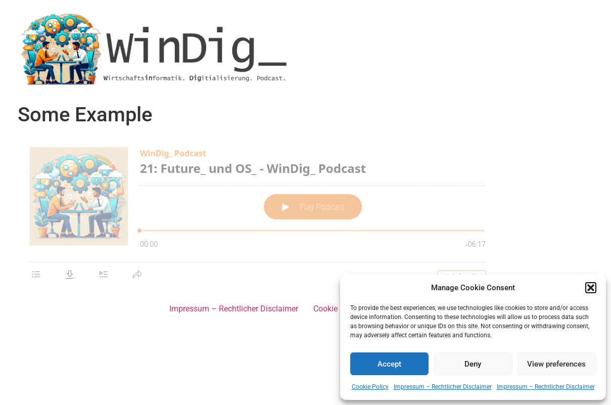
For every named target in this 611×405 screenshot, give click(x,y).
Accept (389, 364)
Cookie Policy (370, 386)
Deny (472, 364)
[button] (591, 288)
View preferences (556, 364)
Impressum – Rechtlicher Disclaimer (443, 386)
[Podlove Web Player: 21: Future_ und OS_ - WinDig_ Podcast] (306, 212)
